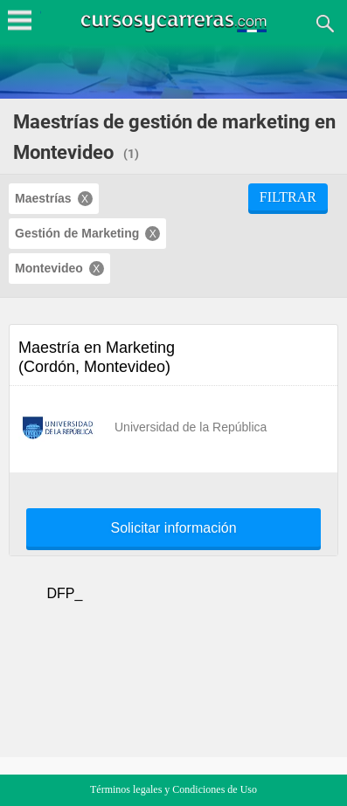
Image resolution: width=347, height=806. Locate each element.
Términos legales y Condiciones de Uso (173, 789)
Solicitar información (173, 528)
